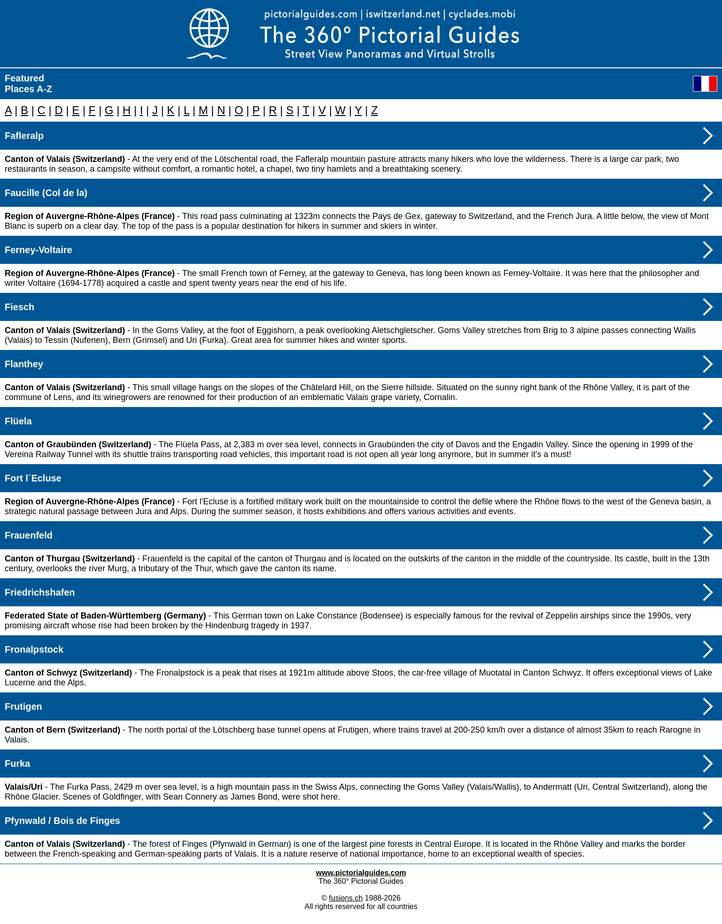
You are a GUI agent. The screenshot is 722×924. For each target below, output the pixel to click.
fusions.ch (346, 898)
